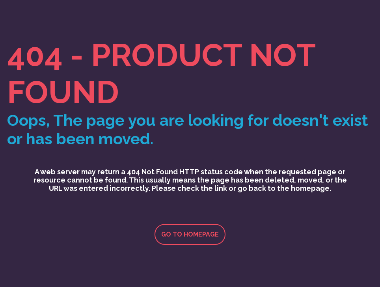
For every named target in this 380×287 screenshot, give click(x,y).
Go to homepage (190, 234)
